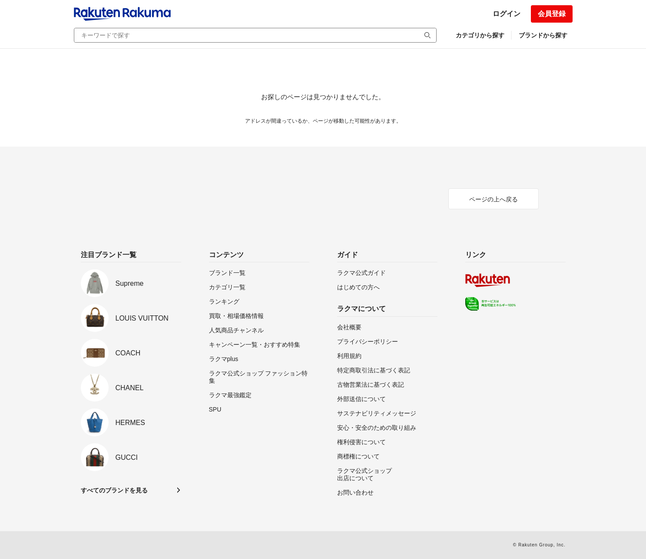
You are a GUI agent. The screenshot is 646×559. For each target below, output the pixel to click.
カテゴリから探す (480, 35)
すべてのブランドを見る (114, 490)
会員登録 (552, 13)
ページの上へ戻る (493, 199)
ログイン (506, 13)
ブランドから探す (543, 35)
